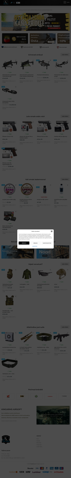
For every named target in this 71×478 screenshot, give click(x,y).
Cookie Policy (34, 246)
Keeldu (35, 243)
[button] (51, 231)
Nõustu (24, 243)
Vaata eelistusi (47, 243)
